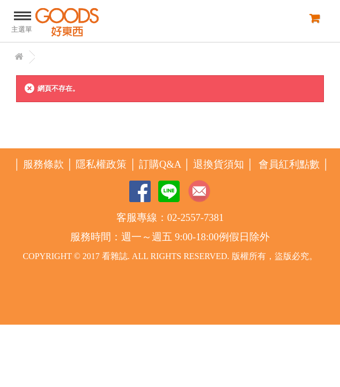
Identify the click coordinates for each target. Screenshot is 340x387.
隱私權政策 (101, 164)
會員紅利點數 (289, 164)
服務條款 (43, 164)
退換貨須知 (218, 164)
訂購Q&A (160, 164)
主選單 (21, 20)
